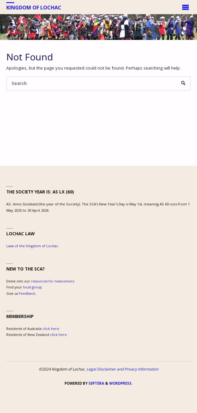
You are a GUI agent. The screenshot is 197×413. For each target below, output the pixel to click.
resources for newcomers (52, 281)
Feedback (27, 293)
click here (50, 328)
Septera (95, 383)
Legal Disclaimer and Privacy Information (122, 369)
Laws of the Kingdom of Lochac (32, 245)
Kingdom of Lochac (33, 7)
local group (32, 287)
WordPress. (120, 383)
